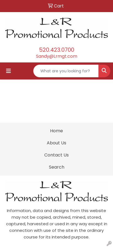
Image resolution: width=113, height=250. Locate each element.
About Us (56, 143)
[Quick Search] (66, 71)
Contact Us (56, 155)
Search (56, 167)
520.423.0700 (56, 50)
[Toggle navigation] (8, 71)
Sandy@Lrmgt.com (56, 56)
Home (56, 131)
